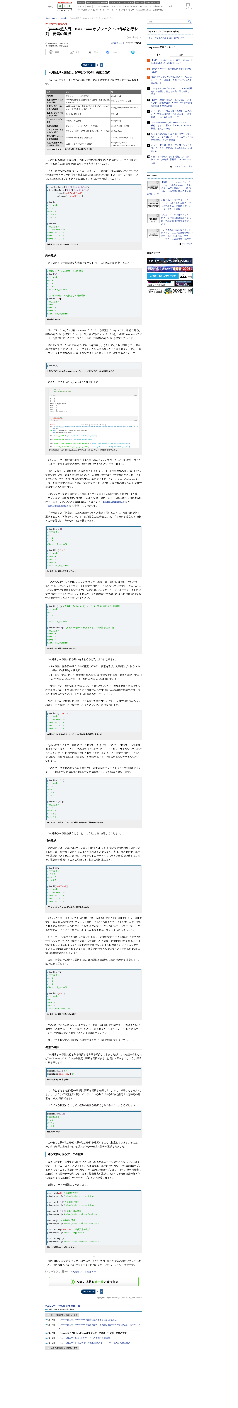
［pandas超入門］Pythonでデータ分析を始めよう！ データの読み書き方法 (94, 1343)
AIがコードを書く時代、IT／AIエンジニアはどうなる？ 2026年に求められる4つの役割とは (171, 148)
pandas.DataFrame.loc (59, 505)
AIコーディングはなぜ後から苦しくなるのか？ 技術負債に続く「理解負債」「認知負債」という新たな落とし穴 (171, 114)
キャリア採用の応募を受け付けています (166, 38)
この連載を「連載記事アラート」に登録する (94, 1281)
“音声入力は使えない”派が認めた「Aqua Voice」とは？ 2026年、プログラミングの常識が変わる (171, 80)
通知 (77, 52)
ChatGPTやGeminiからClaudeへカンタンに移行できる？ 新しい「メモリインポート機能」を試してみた (171, 125)
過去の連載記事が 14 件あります (64, 1348)
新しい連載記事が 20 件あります (64, 1315)
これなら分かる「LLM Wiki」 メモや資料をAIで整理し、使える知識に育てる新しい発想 (171, 91)
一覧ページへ (187, 244)
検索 (190, 21)
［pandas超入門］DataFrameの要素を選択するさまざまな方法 (88, 1320)
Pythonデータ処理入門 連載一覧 (62, 1306)
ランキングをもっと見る (183, 166)
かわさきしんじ (117, 43)
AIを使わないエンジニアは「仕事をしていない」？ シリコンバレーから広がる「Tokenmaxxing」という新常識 (172, 137)
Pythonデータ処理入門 (84, 1272)
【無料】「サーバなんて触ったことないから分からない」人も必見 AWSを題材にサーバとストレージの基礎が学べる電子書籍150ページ (169, 188)
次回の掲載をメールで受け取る (61, 1309)
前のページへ (88, 65)
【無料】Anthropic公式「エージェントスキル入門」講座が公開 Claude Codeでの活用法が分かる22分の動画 (171, 103)
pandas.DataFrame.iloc (114, 501)
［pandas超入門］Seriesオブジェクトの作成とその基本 (84, 1338)
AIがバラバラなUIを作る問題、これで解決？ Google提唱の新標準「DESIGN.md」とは (171, 159)
